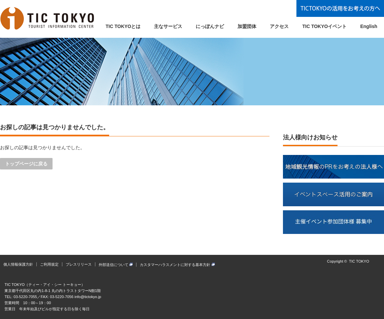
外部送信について (116, 265)
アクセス (279, 26)
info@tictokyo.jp (87, 297)
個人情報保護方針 (18, 264)
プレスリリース (79, 264)
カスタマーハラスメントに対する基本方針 (177, 265)
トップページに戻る (26, 163)
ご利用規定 (49, 264)
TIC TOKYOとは (123, 26)
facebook (380, 264)
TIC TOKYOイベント (324, 26)
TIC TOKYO (359, 261)
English (368, 26)
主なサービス (168, 26)
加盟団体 (246, 26)
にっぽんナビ (210, 26)
